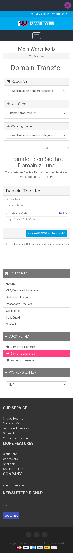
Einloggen (42, 14)
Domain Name (14, 199)
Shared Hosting (13, 418)
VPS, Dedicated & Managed (23, 290)
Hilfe (63, 213)
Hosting (10, 283)
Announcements (14, 485)
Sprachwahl (61, 14)
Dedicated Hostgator (18, 297)
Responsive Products (19, 304)
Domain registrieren (20, 346)
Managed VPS (12, 423)
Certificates (13, 310)
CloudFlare (10, 454)
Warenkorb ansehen (20, 360)
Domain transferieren (21, 353)
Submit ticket (11, 433)
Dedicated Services (16, 428)
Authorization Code (36, 213)
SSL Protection (13, 469)
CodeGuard (13, 317)
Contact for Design (15, 438)
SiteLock (11, 324)
